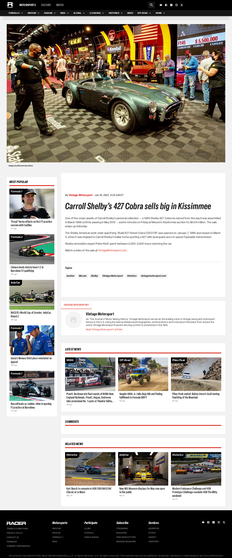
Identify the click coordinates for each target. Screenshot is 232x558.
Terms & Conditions (17, 529)
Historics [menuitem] (116, 13)
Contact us (13, 537)
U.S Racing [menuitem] (97, 13)
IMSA (54, 541)
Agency (152, 537)
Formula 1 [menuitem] (16, 13)
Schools (89, 533)
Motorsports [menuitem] (27, 5)
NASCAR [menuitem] (50, 13)
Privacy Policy (15, 533)
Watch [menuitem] (60, 5)
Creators (153, 541)
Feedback (12, 542)
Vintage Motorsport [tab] (76, 305)
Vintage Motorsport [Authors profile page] (80, 195)
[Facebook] (166, 5)
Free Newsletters (126, 537)
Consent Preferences (18, 546)
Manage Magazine (126, 541)
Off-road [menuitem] (144, 13)
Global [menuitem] (79, 13)
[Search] (151, 5)
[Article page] (31, 204)
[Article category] (16, 192)
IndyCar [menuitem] (34, 13)
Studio (152, 533)
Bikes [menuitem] (130, 13)
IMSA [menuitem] (64, 13)
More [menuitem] (161, 13)
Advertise (153, 528)
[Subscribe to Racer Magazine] (205, 5)
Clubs (87, 528)
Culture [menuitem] (46, 5)
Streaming (122, 528)
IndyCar (56, 528)
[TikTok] (171, 5)
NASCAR (56, 533)
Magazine (121, 533)
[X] (181, 5)
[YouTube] (161, 5)
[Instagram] (176, 5)
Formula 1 (58, 537)
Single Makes (91, 537)
